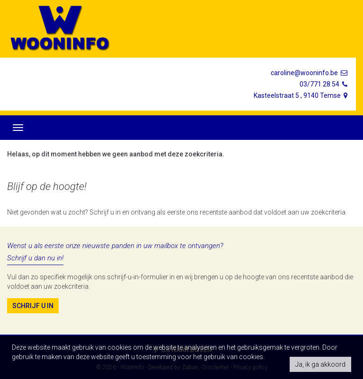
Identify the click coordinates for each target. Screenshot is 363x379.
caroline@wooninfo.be (310, 73)
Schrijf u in (32, 306)
